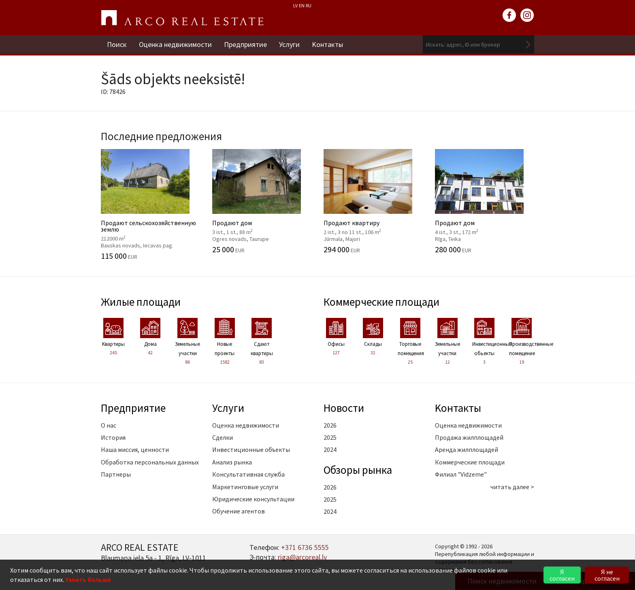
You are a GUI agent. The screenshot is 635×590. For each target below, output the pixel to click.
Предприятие (245, 44)
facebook (509, 15)
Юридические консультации (253, 499)
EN (302, 5)
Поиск (117, 44)
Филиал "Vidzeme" (461, 474)
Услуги (289, 44)
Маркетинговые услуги (245, 487)
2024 (330, 449)
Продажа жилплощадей (469, 437)
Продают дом (261, 201)
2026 (330, 425)
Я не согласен (607, 575)
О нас (108, 425)
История (113, 437)
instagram (527, 15)
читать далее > (512, 487)
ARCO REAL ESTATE (182, 18)
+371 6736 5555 (304, 547)
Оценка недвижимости (175, 44)
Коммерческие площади (381, 302)
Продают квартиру (373, 201)
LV (295, 5)
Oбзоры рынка (358, 470)
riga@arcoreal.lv (302, 557)
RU (308, 5)
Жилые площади (141, 302)
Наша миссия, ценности (135, 449)
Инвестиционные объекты (251, 449)
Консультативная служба (248, 474)
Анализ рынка (232, 462)
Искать (528, 44)
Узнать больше (88, 579)
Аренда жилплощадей (466, 449)
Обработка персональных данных (150, 462)
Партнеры (116, 474)
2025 (330, 437)
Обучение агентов (238, 511)
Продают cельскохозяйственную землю (150, 204)
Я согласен (562, 575)
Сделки (222, 437)
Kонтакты (327, 44)
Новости (344, 408)
